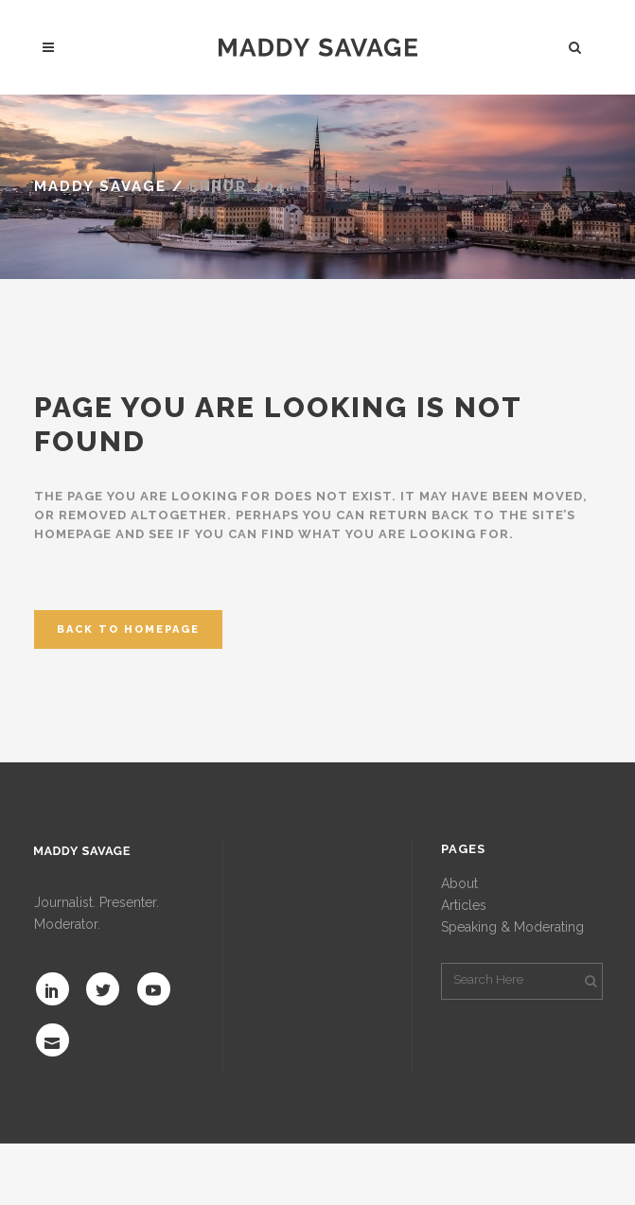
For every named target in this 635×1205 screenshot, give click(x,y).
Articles (463, 905)
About (459, 883)
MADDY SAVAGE (100, 186)
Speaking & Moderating (512, 926)
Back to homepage (128, 629)
